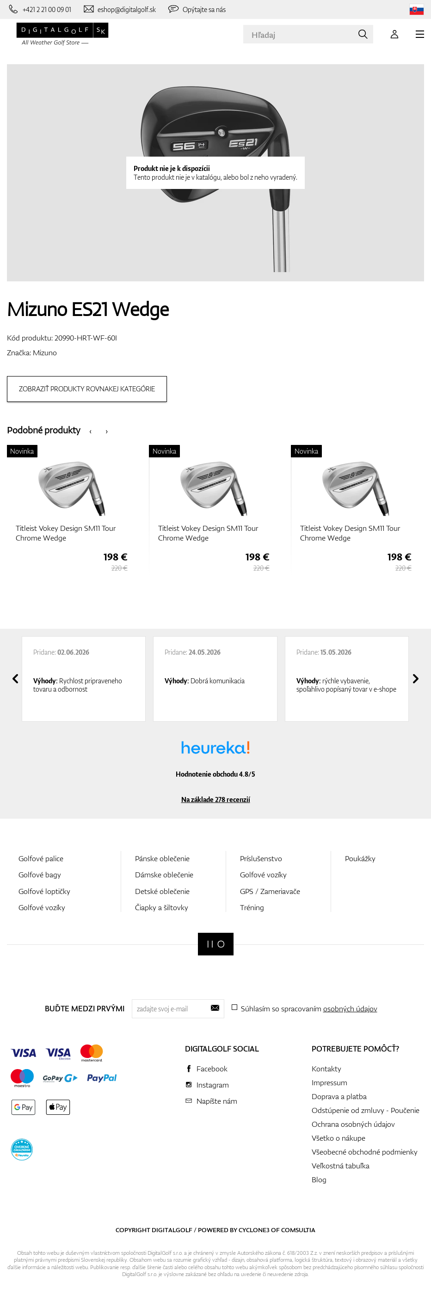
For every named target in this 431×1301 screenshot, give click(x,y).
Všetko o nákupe (338, 1138)
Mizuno (45, 352)
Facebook (212, 1069)
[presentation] (90, 430)
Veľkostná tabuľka (340, 1166)
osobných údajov (350, 1008)
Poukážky (360, 858)
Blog (319, 1179)
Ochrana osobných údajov (353, 1124)
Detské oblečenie (162, 891)
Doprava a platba (339, 1096)
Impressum (329, 1082)
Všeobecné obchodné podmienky (365, 1152)
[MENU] (420, 34)
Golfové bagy (39, 874)
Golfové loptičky (44, 891)
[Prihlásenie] (394, 34)
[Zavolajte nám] (39, 9)
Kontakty (326, 1069)
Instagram (213, 1085)
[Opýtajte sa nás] (196, 9)
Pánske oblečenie (162, 858)
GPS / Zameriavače (270, 891)
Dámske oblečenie (164, 874)
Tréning (252, 907)
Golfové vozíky (41, 907)
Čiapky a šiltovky (161, 907)
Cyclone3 (254, 1230)
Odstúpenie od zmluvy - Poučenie (365, 1110)
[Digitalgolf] (216, 944)
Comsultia (298, 1230)
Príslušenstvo (261, 858)
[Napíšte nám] (119, 9)
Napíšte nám (217, 1101)
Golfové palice (40, 858)
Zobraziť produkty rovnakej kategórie (87, 388)
